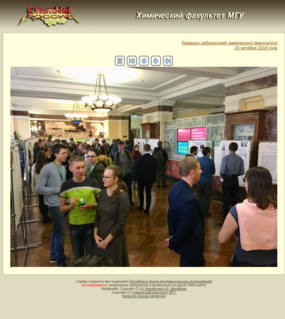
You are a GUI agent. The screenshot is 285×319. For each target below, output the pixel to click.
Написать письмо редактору (144, 296)
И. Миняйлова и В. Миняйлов (163, 289)
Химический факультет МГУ (154, 292)
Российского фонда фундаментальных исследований (170, 281)
